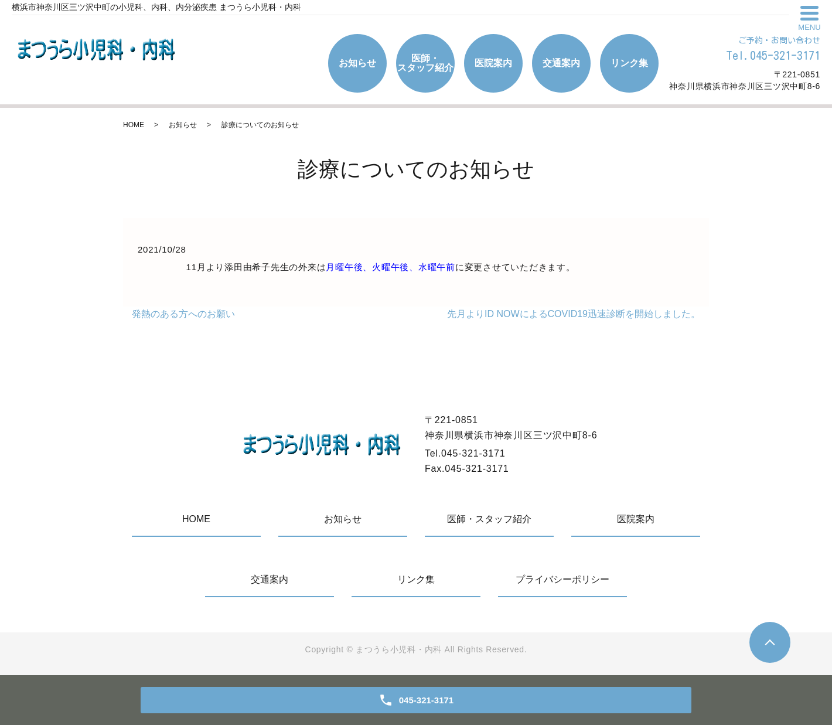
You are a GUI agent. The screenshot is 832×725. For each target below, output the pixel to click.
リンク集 (629, 63)
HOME (133, 125)
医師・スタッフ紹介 (425, 63)
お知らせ (357, 63)
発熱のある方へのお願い (183, 314)
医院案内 (493, 63)
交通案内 (561, 63)
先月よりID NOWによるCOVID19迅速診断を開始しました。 (573, 314)
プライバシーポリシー (562, 579)
